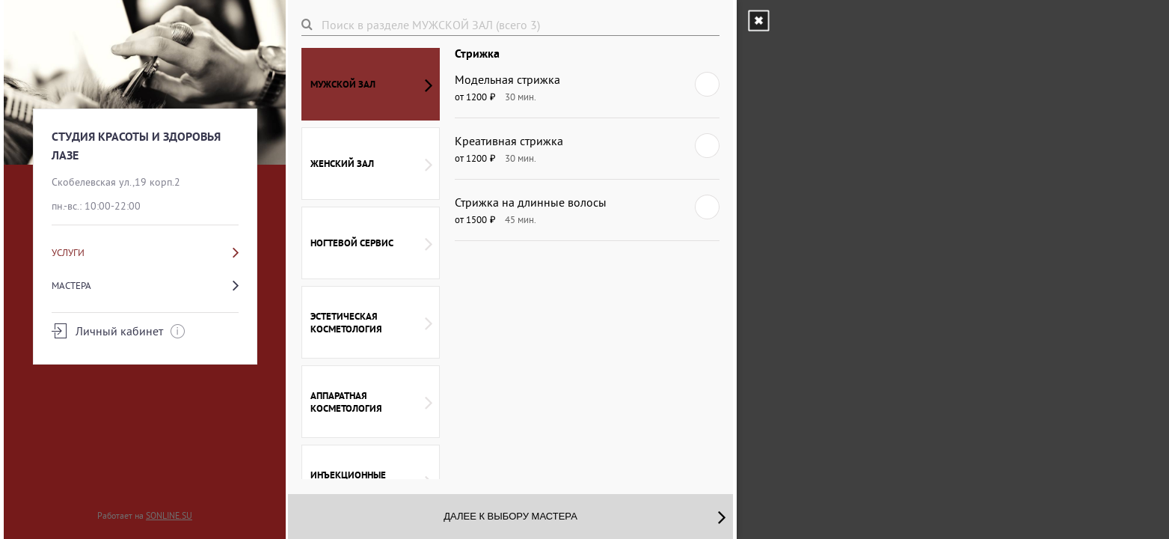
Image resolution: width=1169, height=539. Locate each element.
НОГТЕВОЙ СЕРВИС (371, 243)
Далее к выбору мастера (584, 516)
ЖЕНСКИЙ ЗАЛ (371, 164)
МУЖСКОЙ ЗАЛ (371, 84)
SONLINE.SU (169, 515)
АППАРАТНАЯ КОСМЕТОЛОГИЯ (371, 402)
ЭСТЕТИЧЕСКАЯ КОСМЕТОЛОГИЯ (371, 322)
